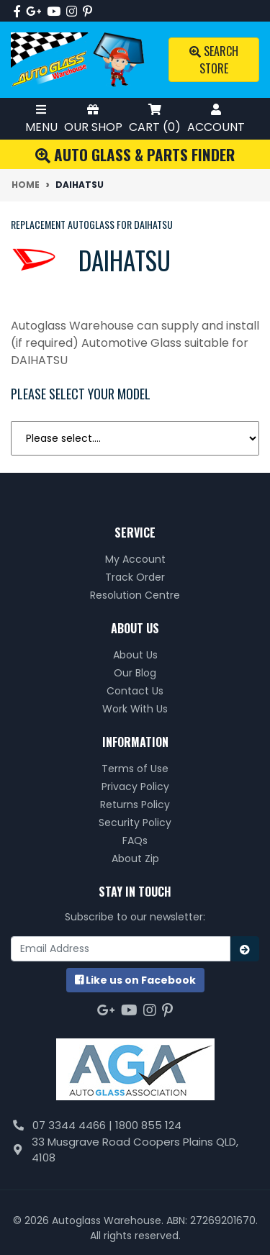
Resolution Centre (135, 595)
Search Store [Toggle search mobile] (213, 59)
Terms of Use (135, 768)
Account (216, 118)
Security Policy (135, 822)
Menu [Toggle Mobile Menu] (41, 118)
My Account (135, 559)
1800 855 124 (148, 1125)
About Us (135, 655)
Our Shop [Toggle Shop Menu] (93, 118)
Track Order (135, 577)
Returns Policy (135, 804)
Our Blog (135, 673)
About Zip (135, 858)
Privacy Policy (135, 786)
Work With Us (135, 709)
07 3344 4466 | (73, 1125)
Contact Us (135, 691)
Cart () (155, 118)
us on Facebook (135, 980)
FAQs (135, 840)
